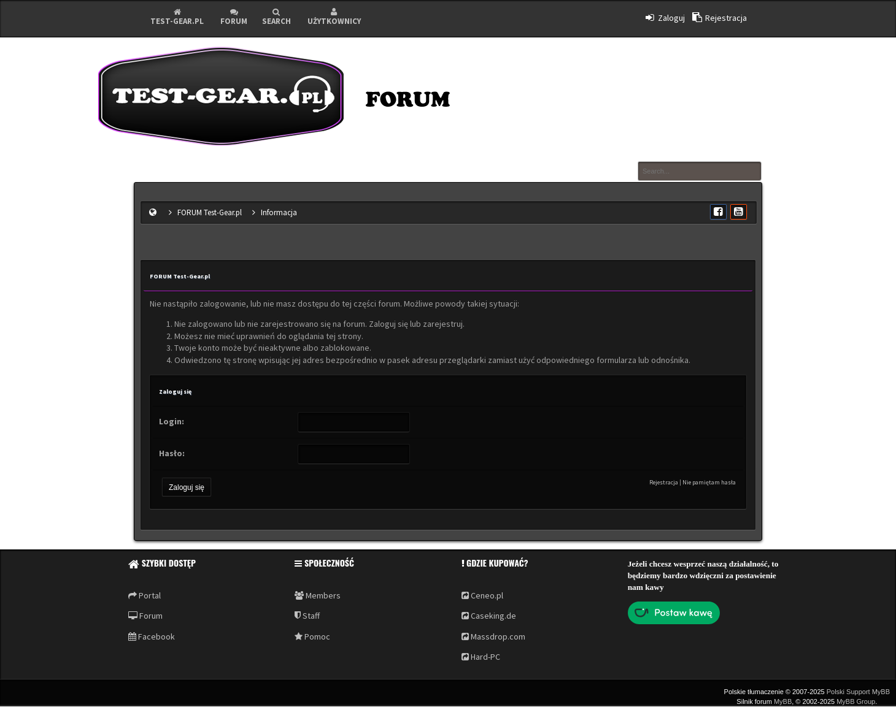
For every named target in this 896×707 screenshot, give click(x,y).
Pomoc (312, 636)
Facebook (151, 636)
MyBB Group (855, 701)
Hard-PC (481, 656)
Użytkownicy (334, 17)
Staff (307, 615)
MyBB (783, 701)
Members (318, 595)
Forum (233, 17)
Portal (144, 595)
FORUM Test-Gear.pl (209, 212)
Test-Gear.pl (177, 17)
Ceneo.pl (482, 595)
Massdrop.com (493, 636)
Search (276, 17)
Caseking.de (489, 615)
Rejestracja (663, 482)
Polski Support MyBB (858, 691)
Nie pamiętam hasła (709, 482)
